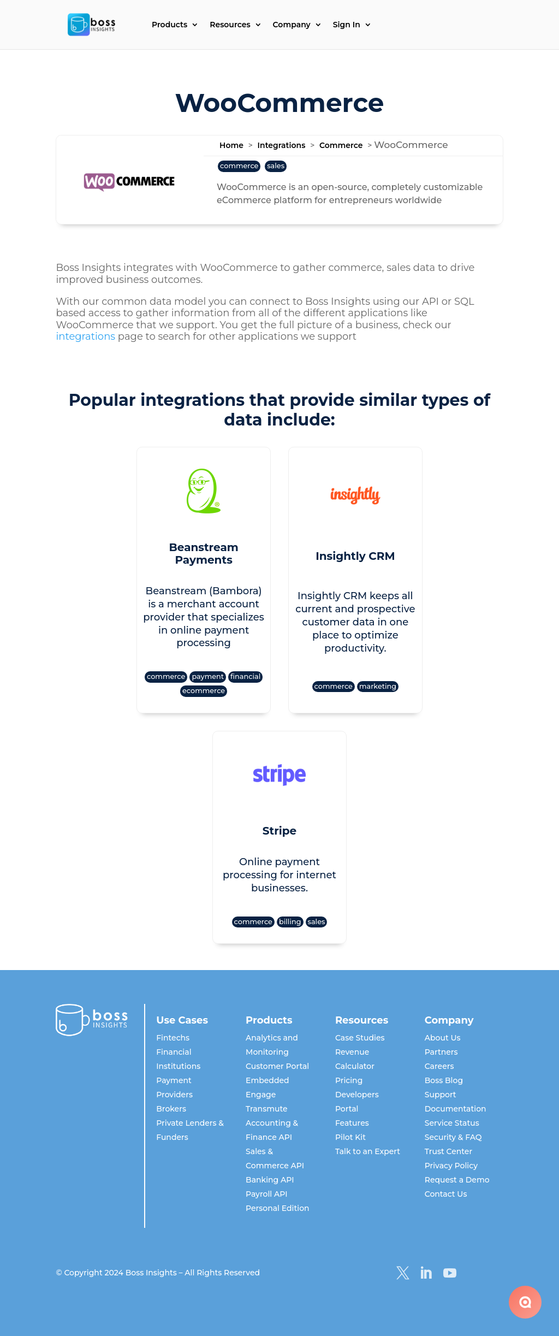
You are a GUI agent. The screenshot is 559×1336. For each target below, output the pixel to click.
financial (245, 676)
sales (275, 166)
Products (169, 25)
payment (208, 676)
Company (292, 25)
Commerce (340, 145)
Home (231, 145)
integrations (85, 336)
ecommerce (203, 691)
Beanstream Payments (204, 554)
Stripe (279, 830)
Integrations (282, 145)
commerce (239, 166)
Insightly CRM (355, 556)
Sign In (346, 25)
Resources (230, 25)
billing (290, 922)
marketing (377, 686)
